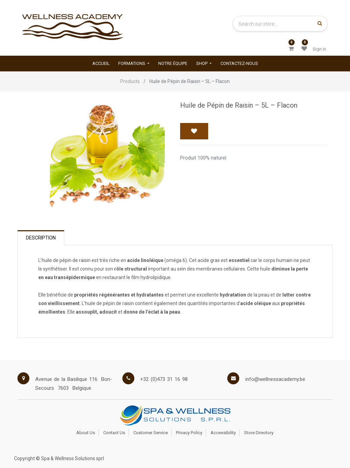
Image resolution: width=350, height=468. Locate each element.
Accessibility (223, 432)
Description (41, 237)
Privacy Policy (189, 432)
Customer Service (150, 432)
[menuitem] (101, 63)
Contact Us (114, 432)
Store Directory (258, 432)
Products (130, 81)
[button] (194, 131)
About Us (85, 432)
